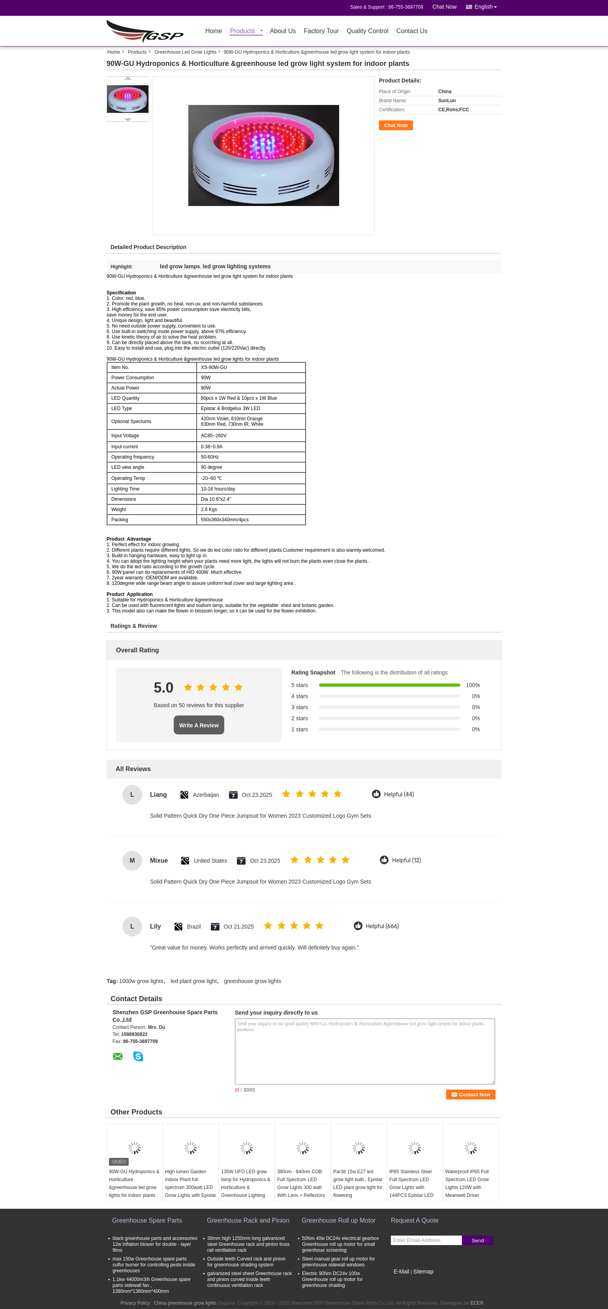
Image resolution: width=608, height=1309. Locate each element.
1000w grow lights (141, 981)
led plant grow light (194, 981)
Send (477, 1240)
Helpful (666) (382, 926)
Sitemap (423, 1271)
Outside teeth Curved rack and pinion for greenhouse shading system (246, 1262)
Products (242, 31)
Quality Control (367, 31)
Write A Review (199, 725)
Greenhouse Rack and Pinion (248, 1220)
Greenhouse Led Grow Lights (185, 52)
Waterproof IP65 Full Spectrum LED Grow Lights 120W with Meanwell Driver (467, 1183)
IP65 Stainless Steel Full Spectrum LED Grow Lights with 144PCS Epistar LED (411, 1183)
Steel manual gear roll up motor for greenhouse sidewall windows (338, 1262)
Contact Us (412, 31)
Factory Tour (321, 31)
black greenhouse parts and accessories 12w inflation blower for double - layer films (155, 1244)
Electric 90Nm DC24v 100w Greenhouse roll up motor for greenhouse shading (332, 1279)
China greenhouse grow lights (185, 1303)
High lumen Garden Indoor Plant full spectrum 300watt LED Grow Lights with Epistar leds (190, 1187)
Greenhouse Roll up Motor (339, 1220)
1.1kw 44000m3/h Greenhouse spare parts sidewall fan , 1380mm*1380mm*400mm (151, 1285)
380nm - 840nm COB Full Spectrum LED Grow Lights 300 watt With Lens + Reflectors (301, 1183)
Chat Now (444, 7)
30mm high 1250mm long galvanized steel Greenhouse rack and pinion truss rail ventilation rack (248, 1244)
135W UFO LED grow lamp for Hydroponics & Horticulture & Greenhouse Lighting (245, 1183)
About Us (283, 31)
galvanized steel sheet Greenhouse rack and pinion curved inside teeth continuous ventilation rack (249, 1279)
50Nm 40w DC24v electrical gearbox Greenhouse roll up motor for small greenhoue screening (340, 1244)
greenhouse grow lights (252, 981)
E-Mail (401, 1271)
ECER (476, 1303)
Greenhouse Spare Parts (147, 1220)
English (488, 5)
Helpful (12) (406, 860)
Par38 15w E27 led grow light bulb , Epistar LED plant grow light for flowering (358, 1183)
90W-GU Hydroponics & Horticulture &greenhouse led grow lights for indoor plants (134, 1183)
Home (213, 31)
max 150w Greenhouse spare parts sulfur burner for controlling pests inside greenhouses (154, 1264)
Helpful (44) (399, 794)
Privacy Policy (135, 1303)
